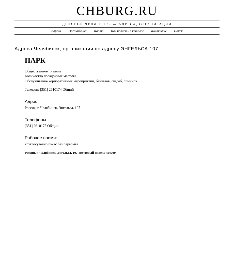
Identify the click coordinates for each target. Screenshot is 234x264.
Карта (98, 31)
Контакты (159, 31)
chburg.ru (117, 11)
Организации (78, 31)
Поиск (178, 31)
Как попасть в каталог (127, 31)
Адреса (56, 31)
